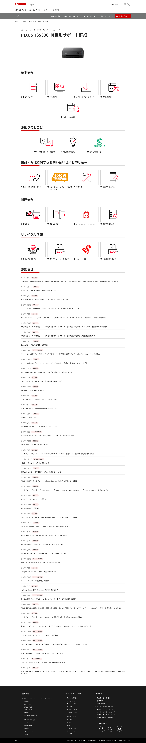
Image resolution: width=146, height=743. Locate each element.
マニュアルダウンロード (105, 709)
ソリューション (71, 701)
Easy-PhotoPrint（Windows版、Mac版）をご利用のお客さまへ (42, 544)
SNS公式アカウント (102, 723)
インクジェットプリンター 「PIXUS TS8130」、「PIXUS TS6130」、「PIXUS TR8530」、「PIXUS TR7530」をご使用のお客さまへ (65, 490)
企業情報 (26, 701)
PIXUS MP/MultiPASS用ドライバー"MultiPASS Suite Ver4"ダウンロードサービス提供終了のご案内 (54, 644)
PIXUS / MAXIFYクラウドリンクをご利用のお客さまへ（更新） (42, 381)
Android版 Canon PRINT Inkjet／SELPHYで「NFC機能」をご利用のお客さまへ (47, 372)
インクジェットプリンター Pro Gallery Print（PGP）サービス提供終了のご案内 (47, 435)
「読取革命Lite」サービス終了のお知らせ (35, 463)
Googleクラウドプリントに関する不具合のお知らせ (38, 572)
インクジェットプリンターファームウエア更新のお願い (39, 399)
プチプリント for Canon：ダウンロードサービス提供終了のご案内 (43, 662)
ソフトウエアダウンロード (106, 712)
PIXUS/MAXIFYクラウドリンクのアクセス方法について (39, 426)
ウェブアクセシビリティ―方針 (123, 740)
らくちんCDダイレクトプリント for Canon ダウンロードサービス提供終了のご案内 (48, 599)
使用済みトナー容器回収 (105, 717)
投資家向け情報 (28, 707)
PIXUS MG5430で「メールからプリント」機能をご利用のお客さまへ (44, 535)
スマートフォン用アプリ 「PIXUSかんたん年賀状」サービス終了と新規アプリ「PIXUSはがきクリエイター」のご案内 (60, 354)
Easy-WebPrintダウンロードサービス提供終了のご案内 (39, 635)
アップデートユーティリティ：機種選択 (34, 499)
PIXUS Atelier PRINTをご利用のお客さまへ (35, 445)
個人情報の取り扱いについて (106, 740)
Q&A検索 (100, 701)
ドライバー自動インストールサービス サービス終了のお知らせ (42, 653)
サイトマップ (78, 740)
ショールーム (71, 731)
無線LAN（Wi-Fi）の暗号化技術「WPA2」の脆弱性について (41, 472)
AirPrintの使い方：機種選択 (30, 508)
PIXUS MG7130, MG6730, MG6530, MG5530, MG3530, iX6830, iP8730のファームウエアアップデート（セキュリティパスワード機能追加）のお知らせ (71, 608)
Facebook (102, 733)
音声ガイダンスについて (29, 417)
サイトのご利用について (90, 740)
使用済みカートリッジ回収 (106, 715)
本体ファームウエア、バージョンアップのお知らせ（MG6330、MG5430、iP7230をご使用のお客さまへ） (56, 626)
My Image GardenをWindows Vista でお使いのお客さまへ (40, 590)
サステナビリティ (29, 710)
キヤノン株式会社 (30, 720)
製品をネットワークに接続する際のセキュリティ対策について (41, 290)
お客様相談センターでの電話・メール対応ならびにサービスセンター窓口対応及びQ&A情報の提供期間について (58, 336)
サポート (24, 21)
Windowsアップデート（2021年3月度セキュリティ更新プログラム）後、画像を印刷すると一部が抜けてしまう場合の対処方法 (63, 318)
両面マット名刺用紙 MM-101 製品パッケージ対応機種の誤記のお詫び (45, 526)
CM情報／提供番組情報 (30, 715)
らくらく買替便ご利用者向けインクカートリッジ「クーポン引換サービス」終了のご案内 (50, 308)
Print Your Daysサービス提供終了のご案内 (35, 581)
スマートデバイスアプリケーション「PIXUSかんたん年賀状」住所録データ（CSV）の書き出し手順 (54, 363)
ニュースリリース (29, 704)
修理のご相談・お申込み (105, 706)
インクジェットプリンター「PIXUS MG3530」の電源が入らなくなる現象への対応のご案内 (51, 617)
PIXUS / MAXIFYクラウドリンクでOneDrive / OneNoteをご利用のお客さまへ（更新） (49, 481)
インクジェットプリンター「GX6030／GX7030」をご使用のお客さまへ (45, 299)
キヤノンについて (29, 723)
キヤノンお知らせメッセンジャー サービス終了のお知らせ (40, 562)
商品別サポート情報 (103, 698)
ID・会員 (69, 733)
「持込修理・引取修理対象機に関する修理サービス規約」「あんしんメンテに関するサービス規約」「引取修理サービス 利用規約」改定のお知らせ (69, 281)
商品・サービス (71, 704)
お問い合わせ (101, 703)
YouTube (119, 733)
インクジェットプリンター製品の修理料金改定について (39, 408)
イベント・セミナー (73, 712)
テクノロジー (27, 734)
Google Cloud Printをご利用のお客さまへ (35, 345)
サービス (69, 722)
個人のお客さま (72, 717)
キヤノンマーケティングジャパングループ (38, 698)
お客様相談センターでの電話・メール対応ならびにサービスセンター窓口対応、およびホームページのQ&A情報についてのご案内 (64, 327)
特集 (68, 725)
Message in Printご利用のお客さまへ (33, 390)
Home (16, 21)
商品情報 (69, 719)
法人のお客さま (72, 698)
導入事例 (69, 706)
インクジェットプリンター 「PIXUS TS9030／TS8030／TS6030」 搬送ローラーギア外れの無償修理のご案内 (57, 454)
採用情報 (26, 712)
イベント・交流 (71, 728)
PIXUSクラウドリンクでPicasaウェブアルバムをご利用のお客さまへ (44, 553)
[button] (20, 10)
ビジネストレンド (72, 709)
